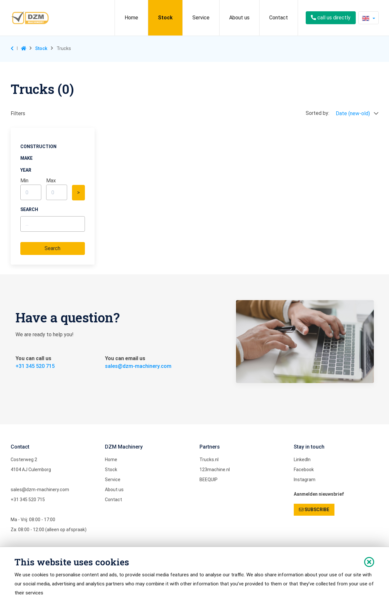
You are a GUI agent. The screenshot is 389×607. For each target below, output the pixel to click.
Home (131, 18)
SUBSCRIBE (314, 509)
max (51, 180)
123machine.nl (215, 469)
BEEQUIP (209, 479)
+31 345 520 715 (35, 366)
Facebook (304, 469)
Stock (165, 18)
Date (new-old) (357, 113)
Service (201, 18)
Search (52, 248)
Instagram (304, 479)
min (24, 180)
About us (239, 18)
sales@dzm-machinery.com (138, 366)
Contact (278, 18)
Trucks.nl (209, 459)
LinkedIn (302, 459)
